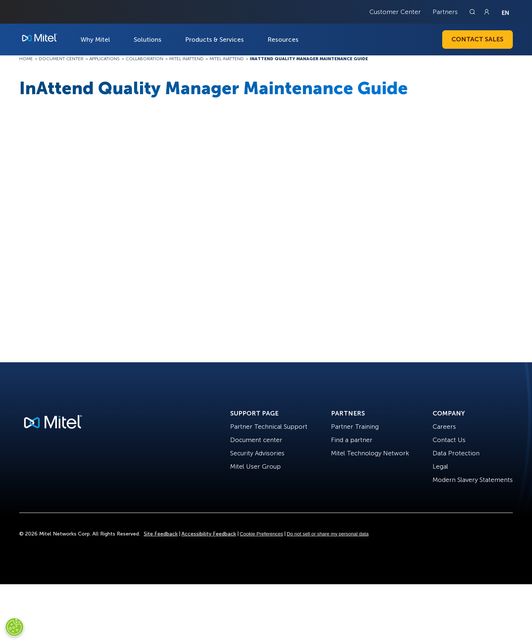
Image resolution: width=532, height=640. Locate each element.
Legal (440, 466)
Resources (283, 39)
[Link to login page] (486, 12)
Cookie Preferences (261, 534)
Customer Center (395, 12)
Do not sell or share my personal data (328, 534)
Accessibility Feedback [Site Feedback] (208, 534)
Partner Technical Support (268, 426)
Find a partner (351, 440)
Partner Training (355, 426)
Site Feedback (161, 534)
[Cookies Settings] (14, 627)
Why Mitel (95, 39)
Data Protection (456, 453)
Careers (444, 426)
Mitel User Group (255, 466)
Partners (445, 12)
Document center (256, 440)
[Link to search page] (473, 12)
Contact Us (449, 440)
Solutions (147, 39)
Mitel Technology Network (370, 453)
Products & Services (214, 39)
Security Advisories (257, 453)
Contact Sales (477, 39)
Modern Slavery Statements (473, 479)
